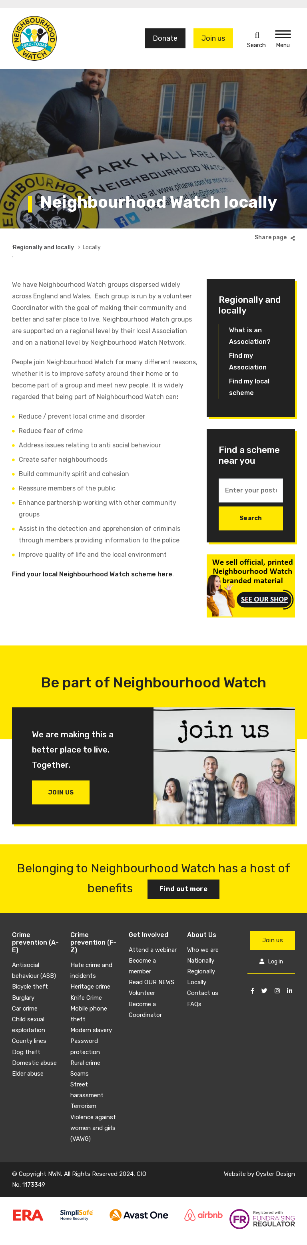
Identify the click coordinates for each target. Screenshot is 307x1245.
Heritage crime (90, 966)
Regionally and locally (146, 237)
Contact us (202, 973)
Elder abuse (28, 1053)
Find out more (183, 869)
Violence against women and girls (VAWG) (93, 1107)
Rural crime (85, 1042)
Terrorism (83, 1086)
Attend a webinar (153, 929)
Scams (79, 1053)
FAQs (194, 983)
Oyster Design (275, 1153)
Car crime (25, 988)
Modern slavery (91, 1009)
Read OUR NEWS (151, 961)
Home (20, 237)
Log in (275, 941)
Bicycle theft (30, 966)
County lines (29, 1021)
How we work (89, 237)
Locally (196, 961)
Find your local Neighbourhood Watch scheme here (92, 554)
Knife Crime (86, 977)
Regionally (201, 951)
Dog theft (26, 1031)
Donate (165, 38)
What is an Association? (250, 315)
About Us (49, 237)
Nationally (200, 940)
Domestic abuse (34, 1042)
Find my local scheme (249, 366)
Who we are (203, 929)
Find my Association (248, 341)
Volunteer (142, 973)
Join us (213, 38)
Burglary (23, 977)
